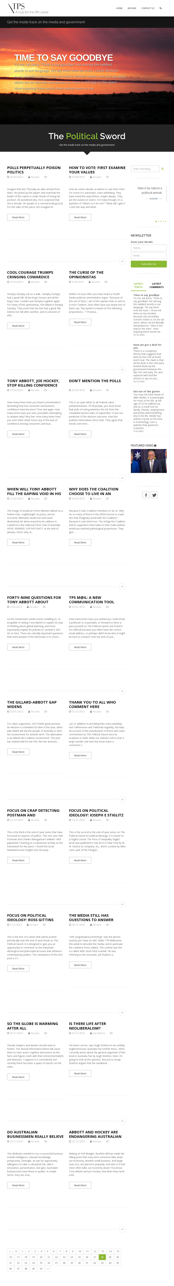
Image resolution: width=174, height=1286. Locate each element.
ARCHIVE (132, 8)
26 (87, 1257)
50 (41, 1268)
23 (64, 1257)
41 (87, 1262)
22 (56, 1257)
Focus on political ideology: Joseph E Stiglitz (96, 812)
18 (25, 1257)
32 (18, 1262)
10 (79, 1251)
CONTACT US (147, 8)
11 (87, 1251)
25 (79, 1257)
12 (95, 1251)
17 (18, 1257)
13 (102, 1251)
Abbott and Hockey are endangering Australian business (95, 1136)
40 (79, 1262)
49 (33, 1268)
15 (118, 1251)
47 (18, 1268)
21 (48, 1257)
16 (10, 1257)
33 (25, 1262)
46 (10, 1268)
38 (64, 1262)
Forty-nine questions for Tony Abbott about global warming (34, 602)
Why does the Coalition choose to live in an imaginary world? (93, 493)
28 (102, 1257)
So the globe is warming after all (32, 1025)
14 (110, 1251)
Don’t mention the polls (95, 380)
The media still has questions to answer (91, 917)
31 (10, 1262)
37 (56, 1262)
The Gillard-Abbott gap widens (32, 704)
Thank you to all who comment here (92, 704)
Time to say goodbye (146, 295)
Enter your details (142, 242)
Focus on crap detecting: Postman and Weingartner (33, 815)
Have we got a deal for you (147, 346)
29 (110, 1257)
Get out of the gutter (146, 391)
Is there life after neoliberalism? (87, 1025)
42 (94, 1262)
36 (48, 1262)
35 (41, 1262)
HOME (119, 8)
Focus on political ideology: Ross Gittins (30, 917)
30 (117, 1257)
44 (110, 1262)
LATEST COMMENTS (157, 285)
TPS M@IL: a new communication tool (91, 599)
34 (33, 1262)
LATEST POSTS (138, 285)
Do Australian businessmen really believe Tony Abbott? (35, 1136)
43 (102, 1262)
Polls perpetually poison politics (34, 169)
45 (117, 1262)
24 (71, 1257)
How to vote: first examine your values (97, 169)
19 (33, 1257)
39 (71, 1262)
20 (41, 1257)
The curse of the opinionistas (86, 274)
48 (25, 1268)
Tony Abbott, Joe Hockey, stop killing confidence (33, 383)
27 (94, 1257)
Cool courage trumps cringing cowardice (30, 274)
